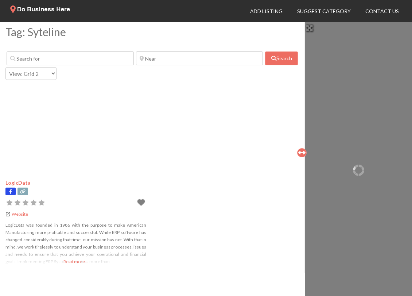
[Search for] (70, 58)
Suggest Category (324, 11)
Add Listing (266, 11)
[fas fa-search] (281, 58)
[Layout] (31, 73)
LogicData (18, 183)
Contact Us (382, 11)
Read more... (75, 261)
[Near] (199, 58)
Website (20, 214)
